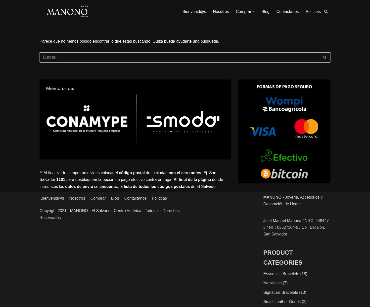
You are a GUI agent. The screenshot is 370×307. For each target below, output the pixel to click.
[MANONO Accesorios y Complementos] (67, 11)
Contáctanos (288, 11)
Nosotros (221, 11)
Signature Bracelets (280, 292)
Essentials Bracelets (281, 274)
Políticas (313, 11)
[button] (254, 11)
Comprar (98, 198)
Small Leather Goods (282, 302)
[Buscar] (326, 11)
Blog (266, 11)
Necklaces (272, 283)
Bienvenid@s (194, 11)
